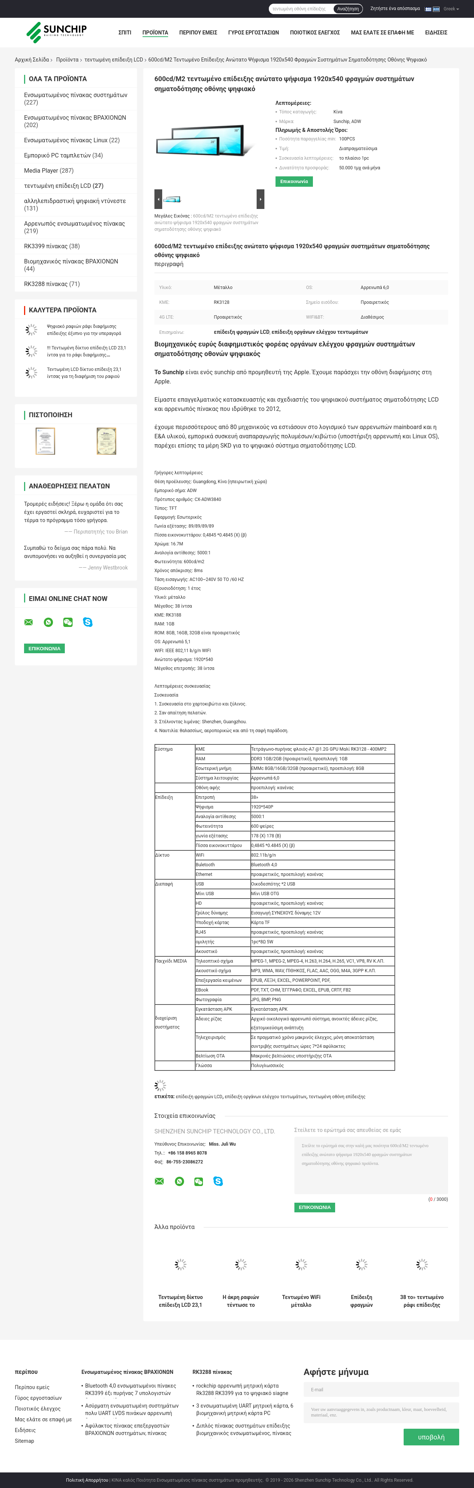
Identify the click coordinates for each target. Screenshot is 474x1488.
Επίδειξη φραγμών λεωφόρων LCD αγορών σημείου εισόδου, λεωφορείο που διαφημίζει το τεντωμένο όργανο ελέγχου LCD (361, 1301)
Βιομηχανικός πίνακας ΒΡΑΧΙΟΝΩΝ (71, 261)
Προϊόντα (155, 33)
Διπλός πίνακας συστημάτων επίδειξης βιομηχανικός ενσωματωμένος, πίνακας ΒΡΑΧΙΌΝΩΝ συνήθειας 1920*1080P (243, 1430)
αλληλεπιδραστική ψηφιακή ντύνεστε (75, 201)
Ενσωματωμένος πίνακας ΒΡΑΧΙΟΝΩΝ (75, 117)
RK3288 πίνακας (46, 284)
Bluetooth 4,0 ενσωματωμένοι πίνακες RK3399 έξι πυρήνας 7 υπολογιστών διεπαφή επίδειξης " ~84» (130, 1390)
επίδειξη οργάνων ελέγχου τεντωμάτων (265, 1096)
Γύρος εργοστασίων (253, 33)
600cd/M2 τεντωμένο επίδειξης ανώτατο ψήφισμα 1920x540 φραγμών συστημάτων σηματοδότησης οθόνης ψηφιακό (206, 222)
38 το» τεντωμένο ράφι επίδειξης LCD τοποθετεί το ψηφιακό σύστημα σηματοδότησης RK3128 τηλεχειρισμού (422, 1301)
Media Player (41, 170)
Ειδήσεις (436, 33)
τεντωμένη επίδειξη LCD (113, 60)
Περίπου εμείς (198, 33)
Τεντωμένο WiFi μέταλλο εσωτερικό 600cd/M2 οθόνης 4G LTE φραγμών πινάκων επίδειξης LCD (301, 1301)
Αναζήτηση (348, 8)
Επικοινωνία (294, 181)
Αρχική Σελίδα (32, 60)
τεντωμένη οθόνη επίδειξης (336, 1096)
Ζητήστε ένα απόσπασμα (395, 8)
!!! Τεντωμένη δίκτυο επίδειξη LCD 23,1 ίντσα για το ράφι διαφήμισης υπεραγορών (86, 355)
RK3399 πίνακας (46, 246)
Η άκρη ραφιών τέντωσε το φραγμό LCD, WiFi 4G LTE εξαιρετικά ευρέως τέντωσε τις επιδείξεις (241, 1301)
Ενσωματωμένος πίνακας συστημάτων (75, 95)
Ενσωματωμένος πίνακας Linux (66, 140)
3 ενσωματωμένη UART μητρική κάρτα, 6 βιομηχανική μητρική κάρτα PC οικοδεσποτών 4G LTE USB (244, 1410)
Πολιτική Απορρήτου (87, 1480)
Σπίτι (124, 33)
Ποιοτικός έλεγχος (315, 33)
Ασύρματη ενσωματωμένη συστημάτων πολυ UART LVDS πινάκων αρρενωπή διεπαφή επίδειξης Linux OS (132, 1410)
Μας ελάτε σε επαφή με (382, 33)
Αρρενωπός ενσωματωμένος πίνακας (74, 223)
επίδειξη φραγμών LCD (199, 1096)
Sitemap (24, 1441)
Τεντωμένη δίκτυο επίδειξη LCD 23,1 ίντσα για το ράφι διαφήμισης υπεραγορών (180, 1301)
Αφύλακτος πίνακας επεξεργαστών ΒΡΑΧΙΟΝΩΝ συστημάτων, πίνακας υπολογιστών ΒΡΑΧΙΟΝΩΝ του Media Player (129, 1430)
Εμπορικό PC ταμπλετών (57, 155)
